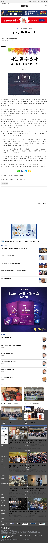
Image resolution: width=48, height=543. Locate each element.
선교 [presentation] (5, 437)
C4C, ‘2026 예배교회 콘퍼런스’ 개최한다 (18, 512)
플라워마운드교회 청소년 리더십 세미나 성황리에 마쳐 (37, 489)
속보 (3, 241)
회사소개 (3, 535)
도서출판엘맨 (5, 183)
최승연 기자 (7, 38)
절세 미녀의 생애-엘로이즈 (7, 377)
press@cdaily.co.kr (13, 38)
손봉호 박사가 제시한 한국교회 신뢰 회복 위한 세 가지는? (37, 441)
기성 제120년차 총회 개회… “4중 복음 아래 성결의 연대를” (14, 248)
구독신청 (41, 1)
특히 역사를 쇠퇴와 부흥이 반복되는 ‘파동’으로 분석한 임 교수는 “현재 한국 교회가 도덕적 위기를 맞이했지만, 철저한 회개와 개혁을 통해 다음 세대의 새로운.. (18, 494)
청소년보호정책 (30, 535)
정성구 (2, 339)
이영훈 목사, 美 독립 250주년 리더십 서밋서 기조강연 (37, 512)
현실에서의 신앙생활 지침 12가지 (8, 369)
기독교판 (29, 1)
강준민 (2, 355)
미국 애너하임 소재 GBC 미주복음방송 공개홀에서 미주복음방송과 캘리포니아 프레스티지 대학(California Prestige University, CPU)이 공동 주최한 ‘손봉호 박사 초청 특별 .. (37, 446)
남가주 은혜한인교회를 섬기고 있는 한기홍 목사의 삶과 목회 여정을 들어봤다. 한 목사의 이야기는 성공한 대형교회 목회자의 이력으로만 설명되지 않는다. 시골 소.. (18, 447)
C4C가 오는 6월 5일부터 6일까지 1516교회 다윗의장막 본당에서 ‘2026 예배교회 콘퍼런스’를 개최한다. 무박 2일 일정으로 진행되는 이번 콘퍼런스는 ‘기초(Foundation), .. (18, 517)
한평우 (2, 379)
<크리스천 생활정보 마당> (41, 203)
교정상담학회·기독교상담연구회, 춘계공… (31, 403)
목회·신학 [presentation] (5, 439)
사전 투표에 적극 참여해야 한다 (8, 361)
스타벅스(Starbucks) (6, 278)
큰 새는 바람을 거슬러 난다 (7, 353)
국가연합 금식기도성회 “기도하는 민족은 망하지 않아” (18, 466)
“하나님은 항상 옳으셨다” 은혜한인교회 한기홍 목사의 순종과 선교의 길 (18, 442)
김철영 (2, 363)
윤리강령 (40, 535)
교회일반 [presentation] (4, 431)
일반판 (34, 1)
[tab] (4, 431)
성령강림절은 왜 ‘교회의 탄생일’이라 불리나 (37, 466)
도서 (20, 28)
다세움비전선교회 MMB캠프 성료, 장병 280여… (10, 422)
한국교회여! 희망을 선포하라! (7, 256)
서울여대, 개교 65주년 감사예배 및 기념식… (32, 422)
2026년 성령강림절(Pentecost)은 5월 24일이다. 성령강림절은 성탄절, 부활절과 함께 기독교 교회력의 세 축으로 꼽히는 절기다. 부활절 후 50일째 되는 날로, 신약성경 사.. (37, 471)
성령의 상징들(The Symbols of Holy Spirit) (11, 345)
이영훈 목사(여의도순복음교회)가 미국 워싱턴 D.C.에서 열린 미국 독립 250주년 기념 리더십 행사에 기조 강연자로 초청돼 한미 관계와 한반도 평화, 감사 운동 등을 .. (37, 517)
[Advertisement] (24, 214)
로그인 (45, 1)
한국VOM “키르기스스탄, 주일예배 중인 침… (9, 403)
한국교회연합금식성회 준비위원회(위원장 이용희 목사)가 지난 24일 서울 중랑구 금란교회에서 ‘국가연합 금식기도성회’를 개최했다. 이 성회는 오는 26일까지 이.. (18, 471)
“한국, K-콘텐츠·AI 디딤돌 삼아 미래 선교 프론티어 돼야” (18, 489)
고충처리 (36, 535)
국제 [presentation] (5, 442)
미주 (38, 1)
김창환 (2, 347)
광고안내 (7, 535)
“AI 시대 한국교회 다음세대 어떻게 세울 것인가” (12, 263)
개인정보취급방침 (22, 535)
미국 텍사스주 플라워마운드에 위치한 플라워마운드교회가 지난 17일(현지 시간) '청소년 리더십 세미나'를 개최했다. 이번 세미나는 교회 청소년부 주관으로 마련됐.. (37, 494)
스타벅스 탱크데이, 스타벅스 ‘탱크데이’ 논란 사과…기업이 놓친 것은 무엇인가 (22, 241)
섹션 (3, 1)
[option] (12, 396)
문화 (17, 28)
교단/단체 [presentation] (4, 434)
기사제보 (16, 535)
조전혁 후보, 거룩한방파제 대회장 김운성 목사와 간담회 (13, 271)
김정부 (2, 371)
